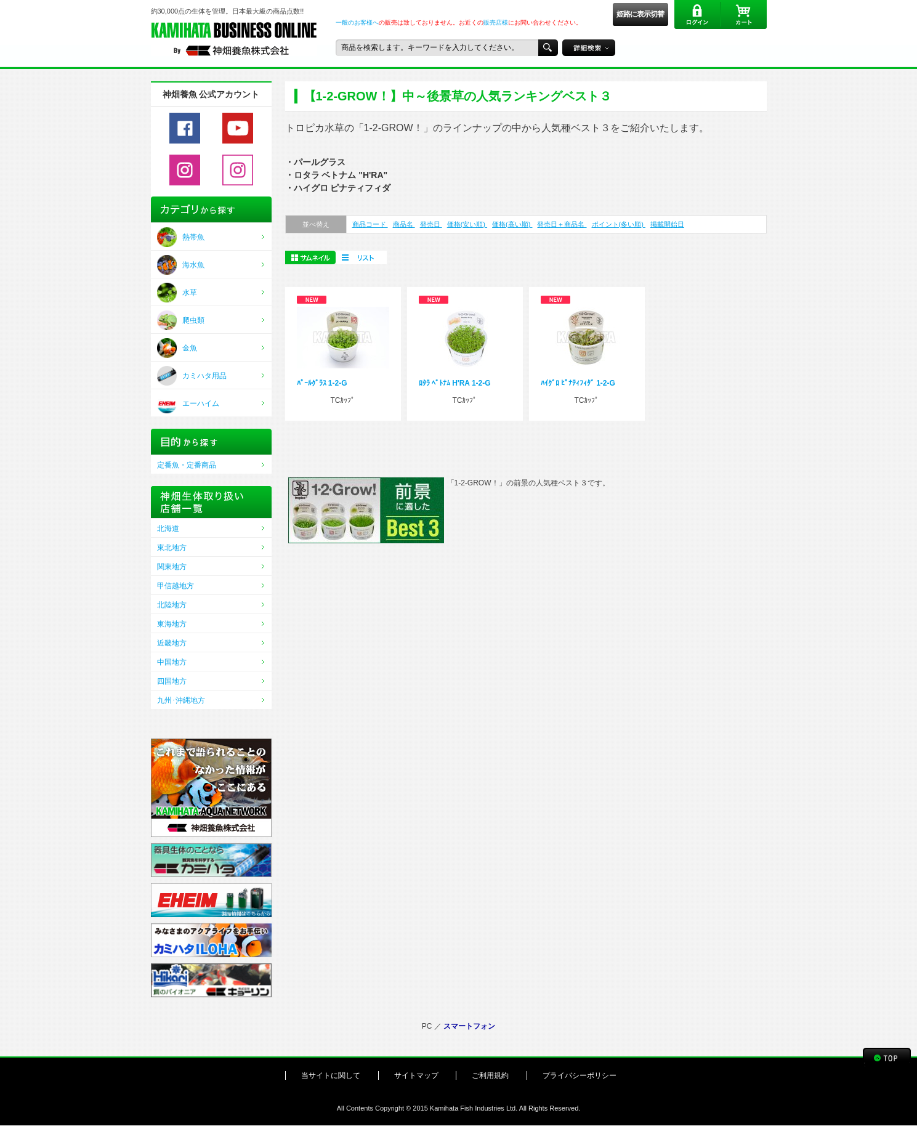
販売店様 (495, 22)
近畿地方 (172, 643)
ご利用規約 (490, 1075)
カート (744, 14)
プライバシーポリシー (579, 1075)
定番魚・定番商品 (186, 465)
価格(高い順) (512, 224)
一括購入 (361, 257)
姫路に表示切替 (640, 14)
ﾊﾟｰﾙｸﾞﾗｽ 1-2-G (322, 383)
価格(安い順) (467, 224)
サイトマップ (416, 1075)
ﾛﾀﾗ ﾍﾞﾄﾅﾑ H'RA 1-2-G (455, 383)
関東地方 (172, 566)
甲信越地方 (175, 585)
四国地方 (172, 681)
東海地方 (172, 624)
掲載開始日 (667, 224)
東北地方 (172, 547)
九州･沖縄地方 (181, 700)
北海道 (168, 528)
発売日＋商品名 (561, 224)
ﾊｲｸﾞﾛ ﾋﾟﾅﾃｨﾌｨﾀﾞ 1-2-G (578, 383)
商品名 (404, 224)
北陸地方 (172, 605)
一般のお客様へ (357, 22)
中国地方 (172, 662)
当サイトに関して (330, 1075)
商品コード (370, 224)
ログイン (697, 14)
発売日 (431, 224)
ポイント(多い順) (618, 224)
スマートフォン (469, 1026)
